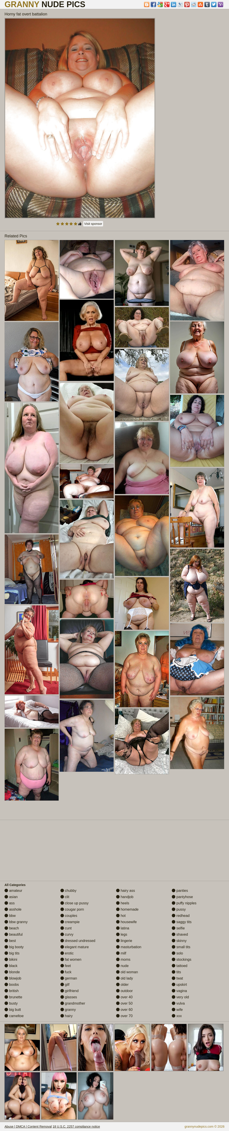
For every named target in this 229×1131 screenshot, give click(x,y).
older (122, 984)
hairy (66, 1016)
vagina (179, 991)
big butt (12, 1010)
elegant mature (74, 947)
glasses (68, 997)
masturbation (128, 947)
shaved (180, 934)
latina (122, 928)
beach (11, 928)
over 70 (124, 1016)
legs (121, 934)
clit (64, 897)
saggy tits (181, 922)
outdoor (124, 991)
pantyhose (182, 897)
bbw (10, 916)
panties (180, 890)
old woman (127, 972)
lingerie (124, 941)
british (11, 991)
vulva (178, 1003)
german (68, 978)
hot (121, 916)
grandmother (72, 1003)
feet (65, 966)
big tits (11, 953)
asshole (12, 909)
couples (68, 916)
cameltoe (13, 1016)
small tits (181, 947)
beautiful (13, 934)
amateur (13, 890)
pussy (179, 909)
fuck (66, 972)
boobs (11, 984)
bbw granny (16, 922)
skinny (179, 941)
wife (177, 1010)
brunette (13, 997)
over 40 (124, 997)
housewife (126, 922)
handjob (124, 897)
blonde (12, 972)
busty (11, 1003)
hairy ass (125, 890)
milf (121, 953)
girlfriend (69, 991)
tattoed (179, 966)
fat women (70, 959)
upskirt (179, 984)
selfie (178, 928)
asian (11, 897)
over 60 (124, 1010)
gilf (65, 984)
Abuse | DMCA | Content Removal (28, 1126)
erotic (67, 953)
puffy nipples (184, 903)
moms (123, 959)
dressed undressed (77, 941)
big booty (13, 947)
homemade (127, 909)
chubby (68, 890)
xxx (177, 1016)
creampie (70, 922)
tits (176, 972)
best (10, 941)
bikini (10, 959)
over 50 (124, 1003)
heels (122, 903)
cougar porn (72, 909)
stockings (181, 959)
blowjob (12, 978)
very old (180, 997)
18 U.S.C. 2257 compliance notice (76, 1126)
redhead (180, 916)
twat (177, 978)
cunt (66, 928)
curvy (67, 934)
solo (177, 953)
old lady (124, 978)
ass (9, 903)
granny (68, 1010)
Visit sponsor (93, 224)
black (10, 966)
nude (122, 966)
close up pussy (74, 903)
